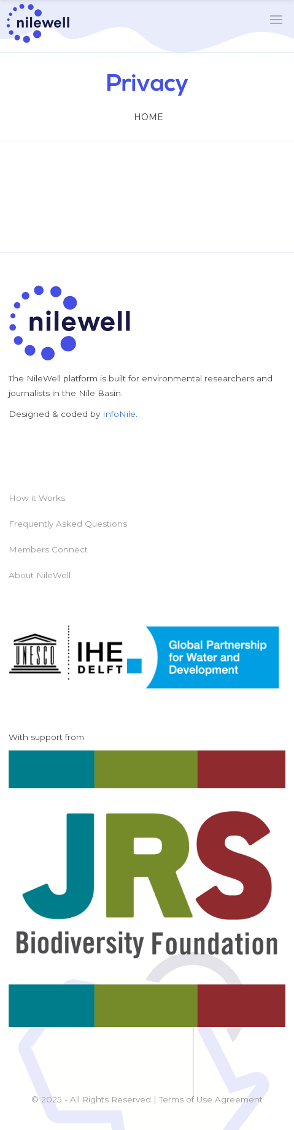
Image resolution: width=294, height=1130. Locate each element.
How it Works (37, 498)
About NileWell (40, 575)
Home (148, 117)
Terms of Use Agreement (211, 1099)
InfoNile (119, 414)
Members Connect (48, 549)
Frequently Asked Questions (68, 524)
